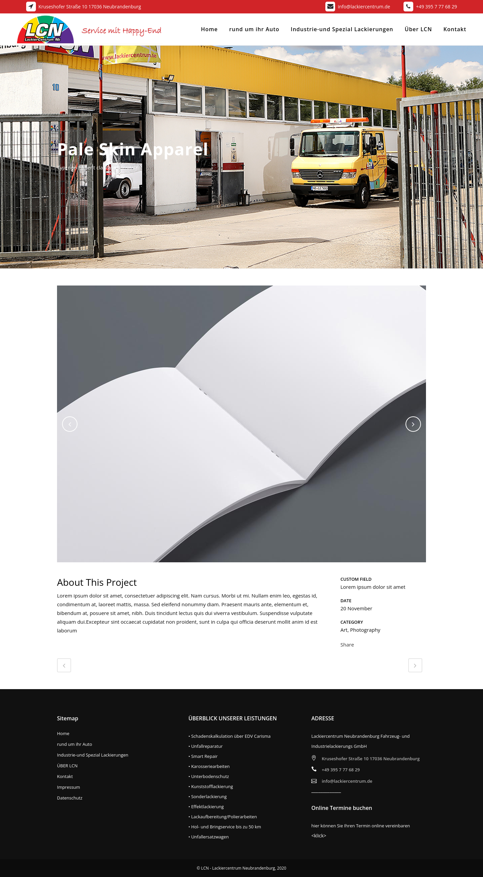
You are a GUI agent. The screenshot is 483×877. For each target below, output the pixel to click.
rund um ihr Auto (74, 744)
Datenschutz (70, 798)
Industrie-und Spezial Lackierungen (92, 755)
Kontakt (65, 776)
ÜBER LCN (67, 765)
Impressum (68, 787)
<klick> (318, 835)
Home (63, 733)
